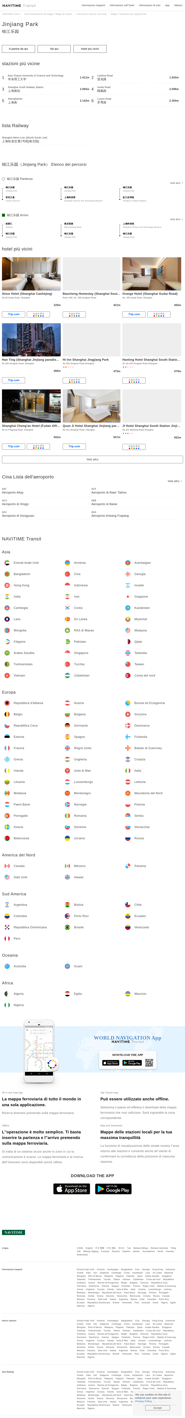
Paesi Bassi (129, 1293)
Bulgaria (134, 1283)
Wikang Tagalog (90, 1251)
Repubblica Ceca (159, 1283)
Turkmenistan (94, 1279)
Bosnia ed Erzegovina (108, 1283)
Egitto (173, 1302)
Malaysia (108, 1276)
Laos (148, 1273)
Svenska (170, 1251)
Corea (127, 1273)
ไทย (129, 1248)
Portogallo (164, 1293)
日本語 (80, 1248)
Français (105, 1251)
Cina (137, 1269)
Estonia (105, 1286)
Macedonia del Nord (111, 1293)
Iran (95, 1273)
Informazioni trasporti (93, 5)
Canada (166, 1296)
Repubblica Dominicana (98, 1302)
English (89, 1248)
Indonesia (170, 1269)
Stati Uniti (102, 1299)
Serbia (91, 1296)
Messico (81, 1299)
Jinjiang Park (20, 24)
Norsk (160, 1251)
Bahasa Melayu (141, 1248)
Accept (158, 1407)
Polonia (152, 1293)
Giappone (104, 1273)
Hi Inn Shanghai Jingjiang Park (86, 359)
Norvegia (142, 1293)
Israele (80, 1273)
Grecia (80, 1289)
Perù (137, 1302)
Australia (146, 1302)
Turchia (107, 1279)
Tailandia (81, 1279)
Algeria (164, 1302)
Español (126, 1251)
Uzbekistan (138, 1279)
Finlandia (126, 1286)
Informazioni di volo (150, 5)
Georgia (146, 1269)
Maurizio (81, 1306)
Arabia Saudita (152, 1276)
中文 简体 (111, 1248)
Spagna (115, 1286)
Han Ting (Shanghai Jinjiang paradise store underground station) (50, 359)
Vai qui (54, 48)
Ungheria (90, 1289)
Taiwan (116, 1279)
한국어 (121, 1248)
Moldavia (81, 1293)
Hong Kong (157, 1269)
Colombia (151, 1299)
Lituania (142, 1289)
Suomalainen (149, 1251)
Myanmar (169, 1273)
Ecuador (81, 1302)
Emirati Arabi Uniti (85, 1269)
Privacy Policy (143, 1401)
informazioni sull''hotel (122, 5)
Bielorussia (135, 1296)
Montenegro (93, 1293)
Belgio (124, 1283)
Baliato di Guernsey (166, 1286)
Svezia (100, 1296)
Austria (91, 1283)
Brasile (116, 1302)
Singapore (167, 1276)
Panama (91, 1299)
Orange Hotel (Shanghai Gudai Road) (150, 293)
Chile (142, 1299)
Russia (156, 1296)
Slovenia (110, 1296)
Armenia (101, 1269)
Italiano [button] (178, 5)
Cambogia (116, 1273)
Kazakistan (137, 1273)
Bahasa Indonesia (159, 1248)
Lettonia (168, 1289)
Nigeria (91, 1306)
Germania (81, 1286)
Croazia (101, 1289)
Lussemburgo (154, 1289)
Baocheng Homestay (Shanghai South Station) (97, 293)
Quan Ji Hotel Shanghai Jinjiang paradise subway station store (110, 426)
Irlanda (110, 1289)
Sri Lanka (157, 1273)
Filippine (120, 1276)
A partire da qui (18, 48)
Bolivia (134, 1299)
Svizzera (144, 1283)
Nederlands (82, 1255)
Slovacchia (122, 1296)
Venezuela (127, 1302)
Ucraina (146, 1296)
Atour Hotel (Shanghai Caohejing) (27, 293)
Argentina (123, 1299)
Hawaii (113, 1299)
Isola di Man (122, 1289)
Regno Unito (149, 1286)
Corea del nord (153, 1279)
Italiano (136, 1251)
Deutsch (116, 1251)
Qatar (140, 1276)
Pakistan (130, 1276)
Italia (133, 1289)
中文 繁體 (99, 1248)
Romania (81, 1296)
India (88, 1273)
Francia (136, 1286)
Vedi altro (176, 183)
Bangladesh (126, 1269)
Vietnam (126, 1279)
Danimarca (94, 1286)
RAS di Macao (95, 1276)
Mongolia (81, 1276)
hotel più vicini (90, 48)
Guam (156, 1302)
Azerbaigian (113, 1269)
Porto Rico (164, 1299)
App (167, 5)
